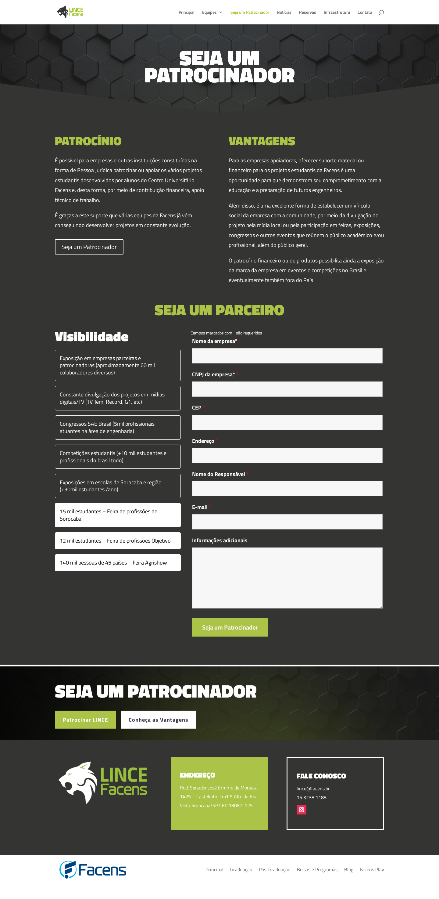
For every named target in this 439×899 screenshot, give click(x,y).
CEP (198, 407)
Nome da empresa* (216, 341)
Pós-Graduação (274, 869)
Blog (348, 869)
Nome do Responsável (220, 474)
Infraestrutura (337, 12)
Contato (365, 12)
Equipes (209, 12)
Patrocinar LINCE (85, 726)
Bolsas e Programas (317, 869)
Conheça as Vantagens (158, 726)
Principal (187, 12)
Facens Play (372, 869)
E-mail (201, 507)
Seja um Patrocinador (249, 12)
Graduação (241, 869)
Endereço (205, 441)
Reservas (307, 12)
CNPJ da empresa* (215, 374)
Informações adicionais (220, 540)
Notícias (284, 12)
